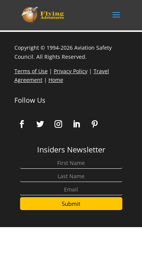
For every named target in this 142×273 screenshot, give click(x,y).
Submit (71, 203)
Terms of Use (31, 71)
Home (55, 79)
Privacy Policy (70, 71)
